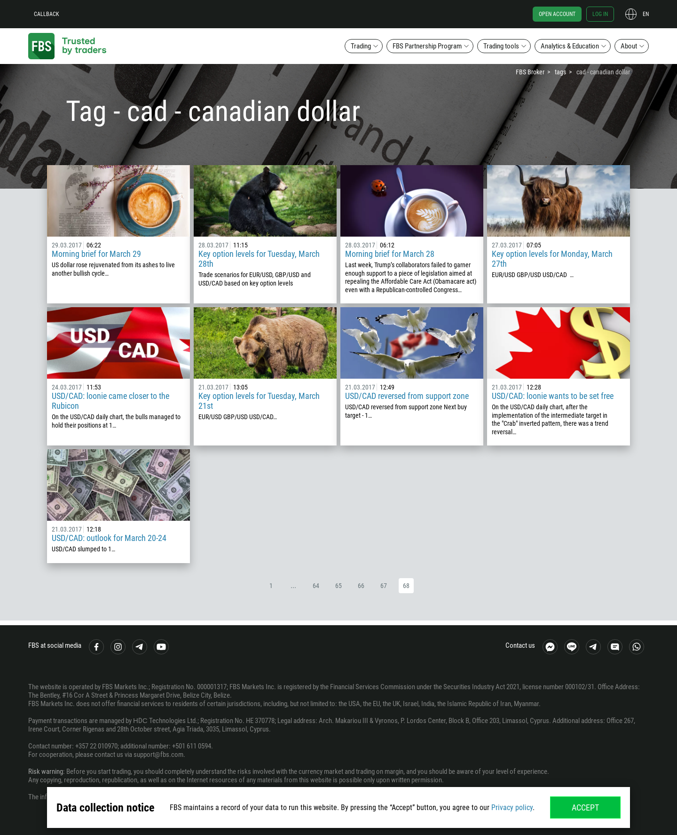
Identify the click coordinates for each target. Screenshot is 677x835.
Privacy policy (512, 807)
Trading (361, 46)
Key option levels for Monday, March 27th (552, 259)
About (629, 46)
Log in (600, 14)
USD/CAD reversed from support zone (407, 396)
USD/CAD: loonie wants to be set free (553, 396)
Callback (46, 14)
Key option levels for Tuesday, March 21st (259, 401)
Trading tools (501, 46)
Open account (557, 14)
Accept (585, 807)
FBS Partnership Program (427, 46)
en (646, 14)
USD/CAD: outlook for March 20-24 (109, 538)
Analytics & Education (570, 46)
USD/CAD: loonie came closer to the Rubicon (110, 401)
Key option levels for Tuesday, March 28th (259, 259)
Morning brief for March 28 (389, 254)
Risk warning (45, 771)
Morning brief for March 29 (96, 254)
